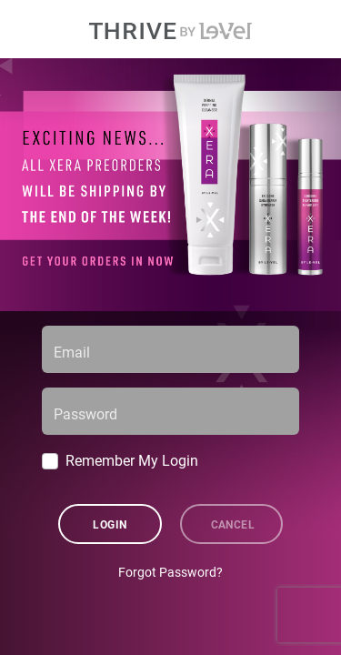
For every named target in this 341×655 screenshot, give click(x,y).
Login (109, 524)
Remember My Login (131, 459)
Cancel (233, 524)
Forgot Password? (170, 571)
